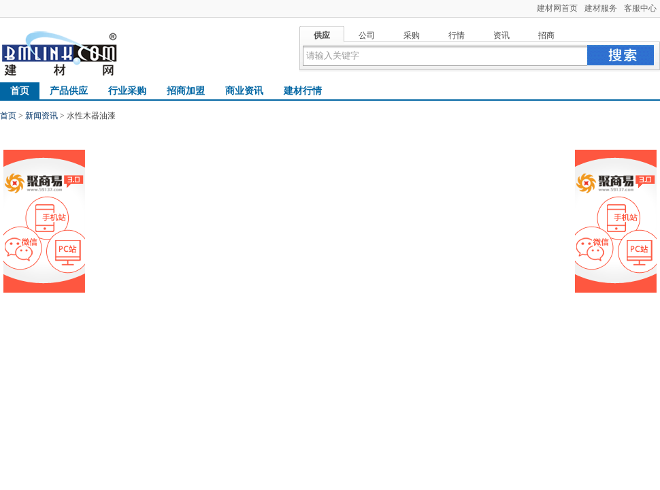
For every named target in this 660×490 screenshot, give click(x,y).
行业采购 (127, 91)
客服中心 (640, 8)
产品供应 (69, 91)
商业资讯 (244, 91)
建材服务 (600, 8)
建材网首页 (557, 8)
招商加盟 (186, 91)
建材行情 (303, 91)
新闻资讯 (41, 115)
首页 (19, 91)
